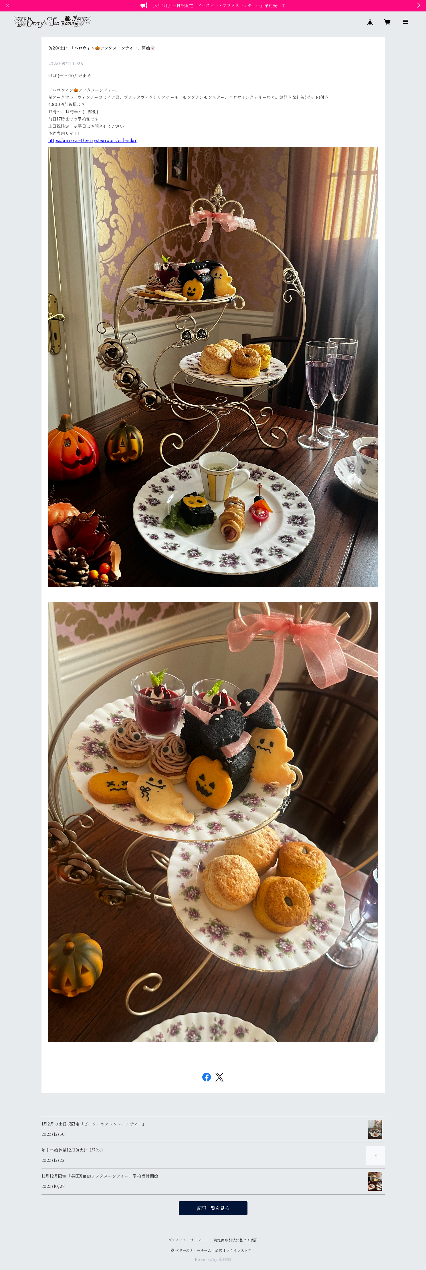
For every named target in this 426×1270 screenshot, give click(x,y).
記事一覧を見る (213, 1208)
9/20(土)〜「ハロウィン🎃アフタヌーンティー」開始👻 (101, 48)
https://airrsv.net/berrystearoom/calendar (92, 140)
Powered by (213, 1259)
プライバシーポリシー (186, 1240)
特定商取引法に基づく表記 (236, 1240)
